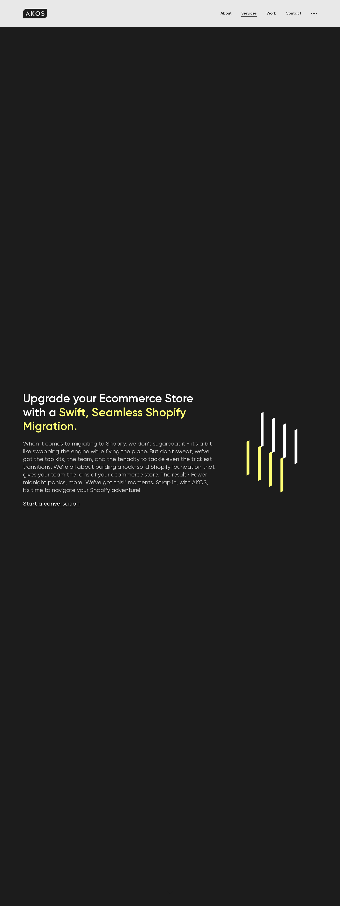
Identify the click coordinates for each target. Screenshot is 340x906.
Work (271, 13)
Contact (293, 13)
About (226, 13)
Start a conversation (51, 504)
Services (249, 13)
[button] (314, 14)
